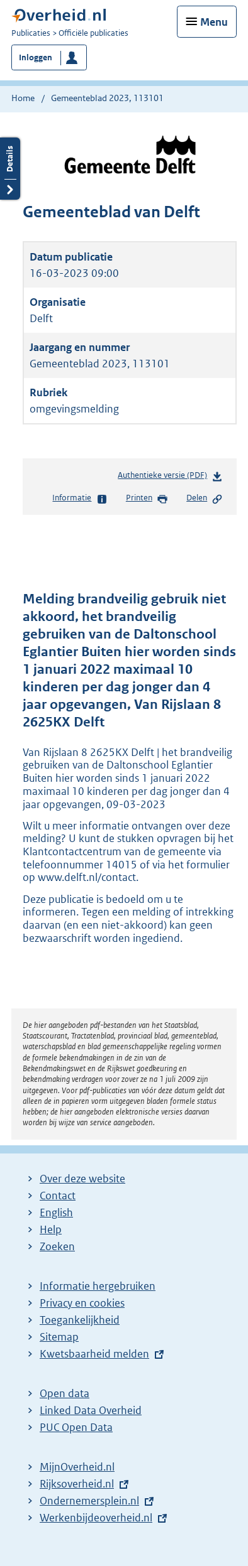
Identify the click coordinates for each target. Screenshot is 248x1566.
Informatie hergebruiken (97, 1286)
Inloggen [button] (35, 57)
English (56, 1212)
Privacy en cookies (82, 1303)
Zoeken (57, 1246)
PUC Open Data (76, 1427)
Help (51, 1229)
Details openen (10, 169)
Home (23, 98)
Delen (204, 498)
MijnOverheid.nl (77, 1467)
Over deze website (82, 1178)
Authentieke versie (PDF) (170, 477)
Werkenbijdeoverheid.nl (96, 1518)
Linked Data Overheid (91, 1410)
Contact (58, 1195)
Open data (64, 1393)
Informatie (79, 498)
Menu (214, 22)
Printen (147, 498)
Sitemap (59, 1337)
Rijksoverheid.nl (77, 1484)
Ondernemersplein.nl (89, 1501)
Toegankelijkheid (80, 1320)
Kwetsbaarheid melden (94, 1354)
